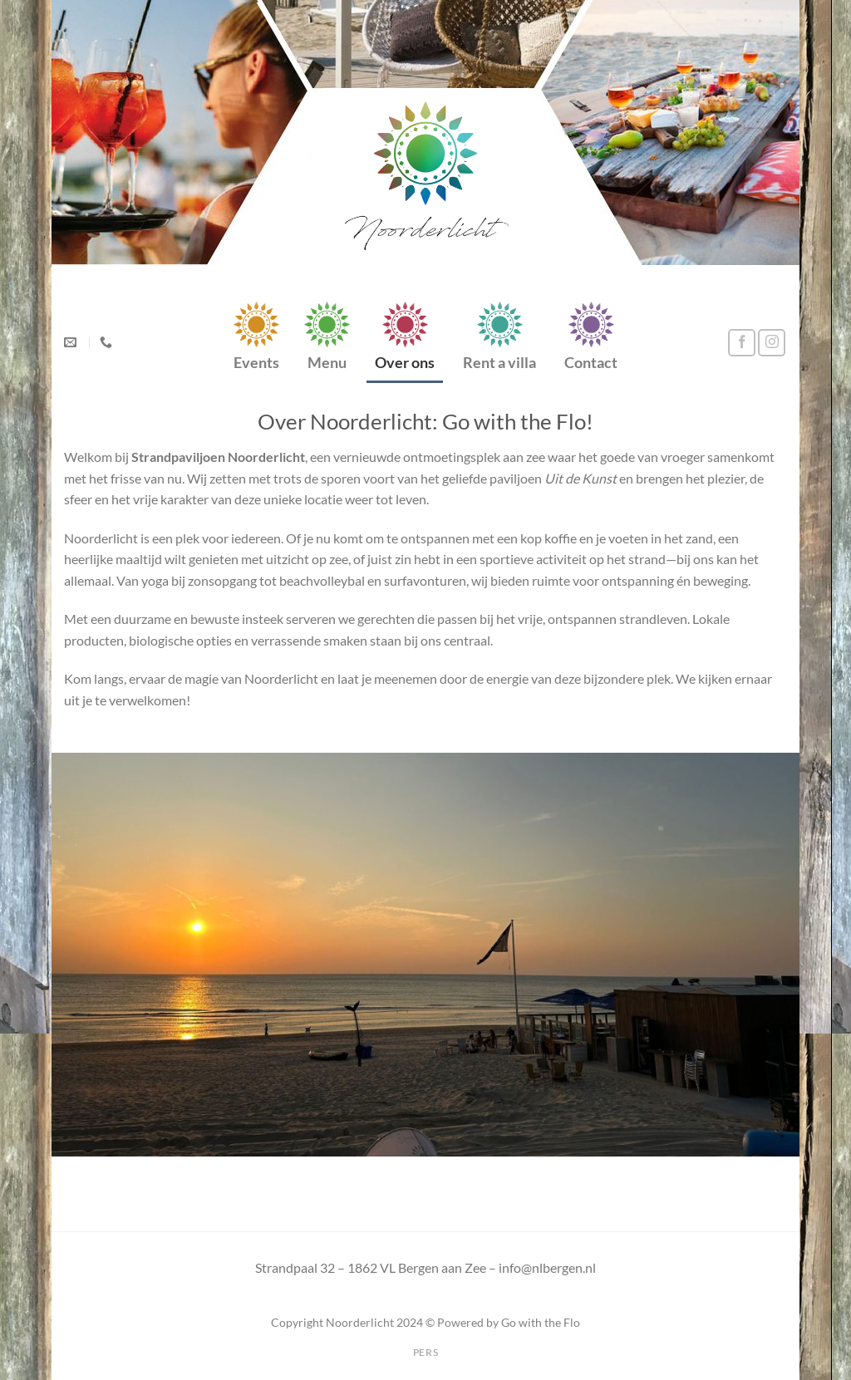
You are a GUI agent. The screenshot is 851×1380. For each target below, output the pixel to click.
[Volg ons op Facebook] (741, 342)
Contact (590, 362)
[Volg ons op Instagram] (771, 342)
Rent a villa (499, 362)
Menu (327, 362)
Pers (425, 1352)
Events (256, 362)
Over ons (405, 362)
